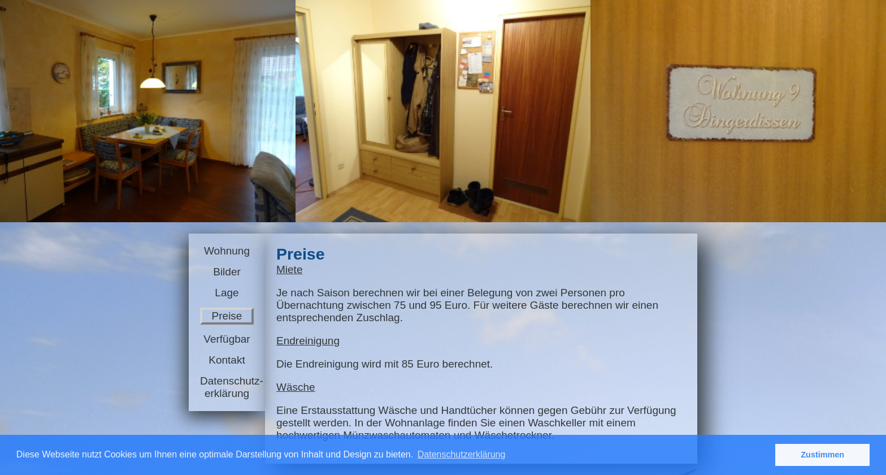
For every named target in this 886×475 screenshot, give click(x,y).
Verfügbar (226, 339)
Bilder (227, 272)
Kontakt (227, 360)
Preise (227, 316)
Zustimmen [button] (822, 454)
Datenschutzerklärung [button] (462, 454)
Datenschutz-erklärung (227, 387)
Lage (226, 293)
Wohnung (227, 251)
